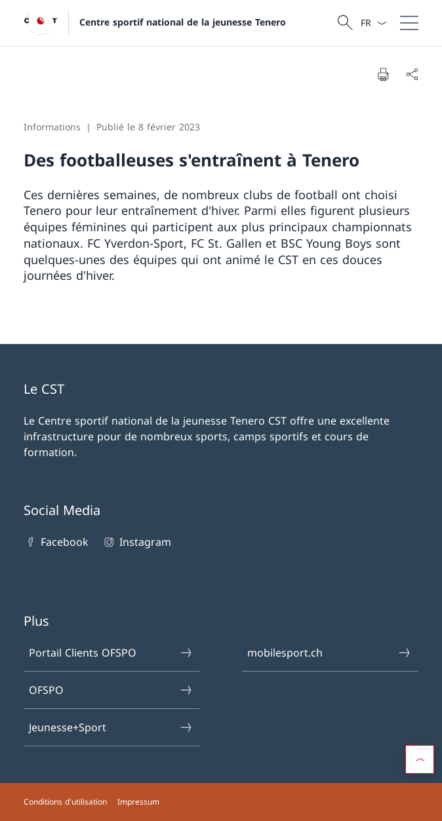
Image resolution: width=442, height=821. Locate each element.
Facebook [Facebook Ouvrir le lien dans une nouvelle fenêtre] (56, 542)
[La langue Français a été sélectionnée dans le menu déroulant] (373, 23)
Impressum (138, 801)
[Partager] (411, 74)
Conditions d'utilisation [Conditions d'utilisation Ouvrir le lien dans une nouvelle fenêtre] (65, 801)
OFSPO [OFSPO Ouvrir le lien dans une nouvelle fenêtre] (111, 690)
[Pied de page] (221, 802)
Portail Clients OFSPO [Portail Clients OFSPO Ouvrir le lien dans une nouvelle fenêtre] (111, 652)
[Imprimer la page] (383, 74)
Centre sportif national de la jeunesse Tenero (182, 22)
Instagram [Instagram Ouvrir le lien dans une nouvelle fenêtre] (136, 542)
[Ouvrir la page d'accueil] (155, 23)
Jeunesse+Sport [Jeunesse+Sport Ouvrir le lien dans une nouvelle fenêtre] (111, 727)
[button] (419, 759)
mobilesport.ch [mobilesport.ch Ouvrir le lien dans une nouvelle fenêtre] (329, 652)
